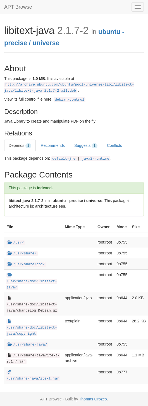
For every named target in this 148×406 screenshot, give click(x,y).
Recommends (53, 145)
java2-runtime (95, 159)
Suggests (85, 145)
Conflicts (114, 145)
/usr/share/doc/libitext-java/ (31, 281)
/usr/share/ (22, 254)
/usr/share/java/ (27, 345)
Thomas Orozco (93, 399)
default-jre (63, 159)
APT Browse (18, 7)
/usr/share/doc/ (26, 264)
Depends (20, 145)
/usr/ (16, 243)
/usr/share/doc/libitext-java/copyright (31, 328)
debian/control (69, 100)
